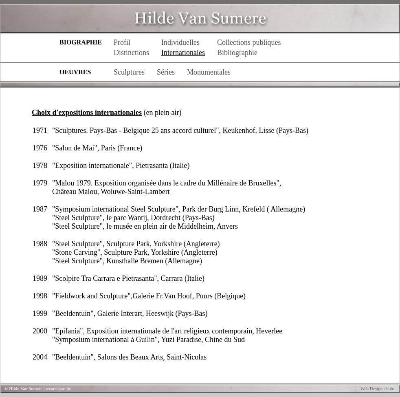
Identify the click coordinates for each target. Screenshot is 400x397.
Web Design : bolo (377, 388)
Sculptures (129, 72)
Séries (166, 72)
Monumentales (209, 72)
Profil (122, 42)
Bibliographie (237, 53)
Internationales (183, 53)
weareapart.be (58, 388)
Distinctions (131, 53)
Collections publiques (249, 42)
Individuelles (180, 42)
